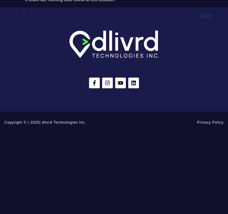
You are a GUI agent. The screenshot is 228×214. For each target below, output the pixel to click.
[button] (6, 16)
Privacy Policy (210, 122)
